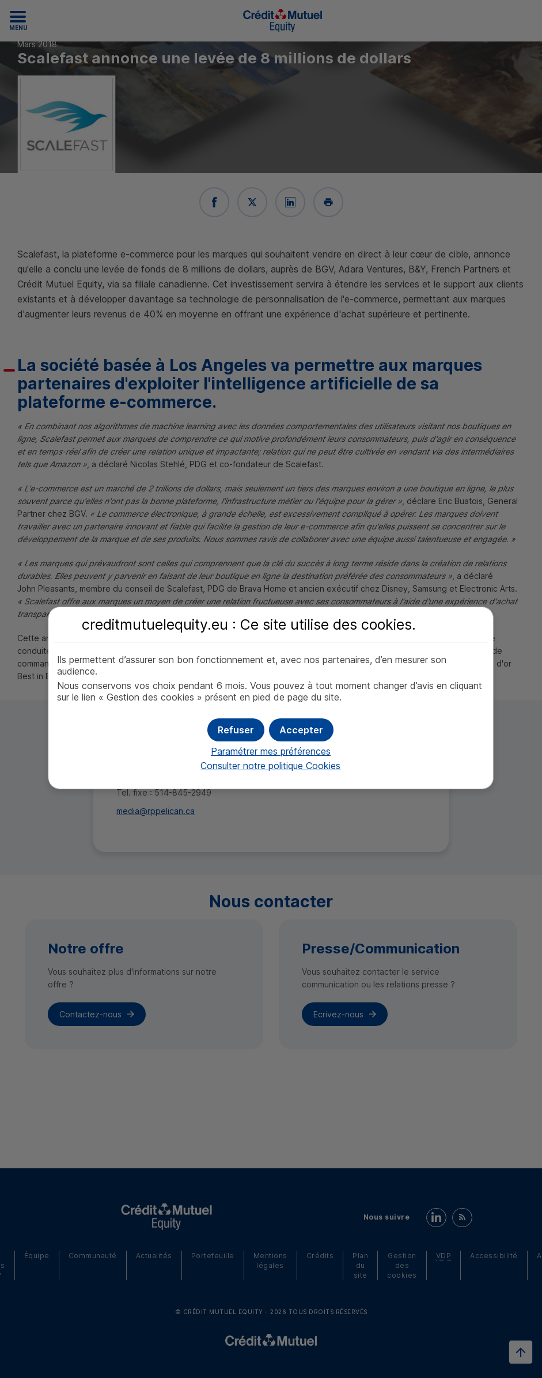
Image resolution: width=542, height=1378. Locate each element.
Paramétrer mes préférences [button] (271, 751)
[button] (301, 729)
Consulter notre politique (270, 765)
